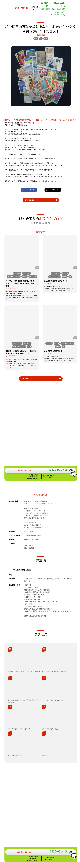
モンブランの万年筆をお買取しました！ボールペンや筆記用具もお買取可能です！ (21, 283)
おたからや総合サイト (40, 846)
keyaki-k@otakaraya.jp (32, 481)
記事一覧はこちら (27, 379)
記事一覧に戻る (29, 200)
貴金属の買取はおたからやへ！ (56, 281)
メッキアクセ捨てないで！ (54, 351)
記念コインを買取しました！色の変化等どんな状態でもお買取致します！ (21, 352)
